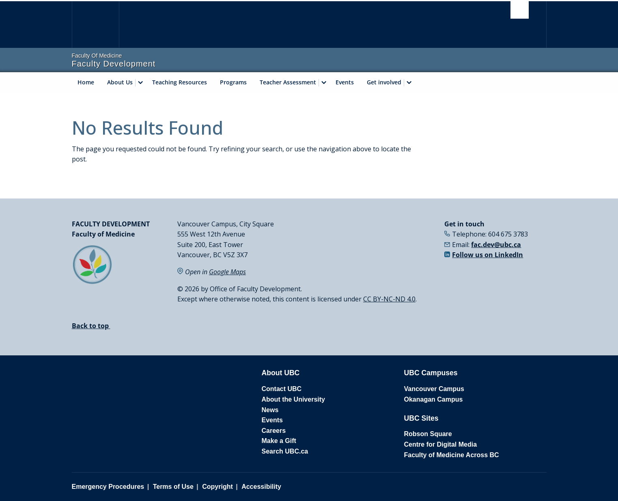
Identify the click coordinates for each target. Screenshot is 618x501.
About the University (293, 399)
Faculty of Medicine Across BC (451, 455)
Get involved (384, 82)
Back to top (94, 325)
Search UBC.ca (285, 451)
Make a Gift (279, 440)
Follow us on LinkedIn (487, 254)
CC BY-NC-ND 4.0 (389, 299)
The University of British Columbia (95, 24)
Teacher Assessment (288, 82)
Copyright (217, 486)
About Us (120, 82)
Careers (274, 430)
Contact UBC (282, 388)
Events (345, 82)
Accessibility (261, 486)
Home (86, 82)
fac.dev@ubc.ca (496, 244)
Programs (233, 82)
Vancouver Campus (434, 388)
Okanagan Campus (433, 399)
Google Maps (227, 271)
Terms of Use (173, 486)
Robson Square (428, 433)
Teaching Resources (179, 82)
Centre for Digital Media (440, 444)
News (270, 409)
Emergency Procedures (108, 486)
